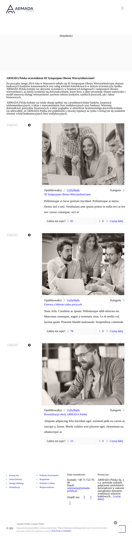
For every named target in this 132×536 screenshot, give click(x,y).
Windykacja (14, 487)
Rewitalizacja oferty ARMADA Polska (65, 414)
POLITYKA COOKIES (61, 531)
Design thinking (16, 483)
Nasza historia (15, 479)
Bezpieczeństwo (47, 487)
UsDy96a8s (73, 190)
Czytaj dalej (116, 221)
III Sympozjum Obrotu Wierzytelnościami (67, 194)
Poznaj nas (14, 475)
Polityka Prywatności (49, 475)
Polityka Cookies (47, 483)
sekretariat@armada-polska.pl (78, 489)
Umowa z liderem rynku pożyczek (63, 304)
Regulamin (44, 479)
